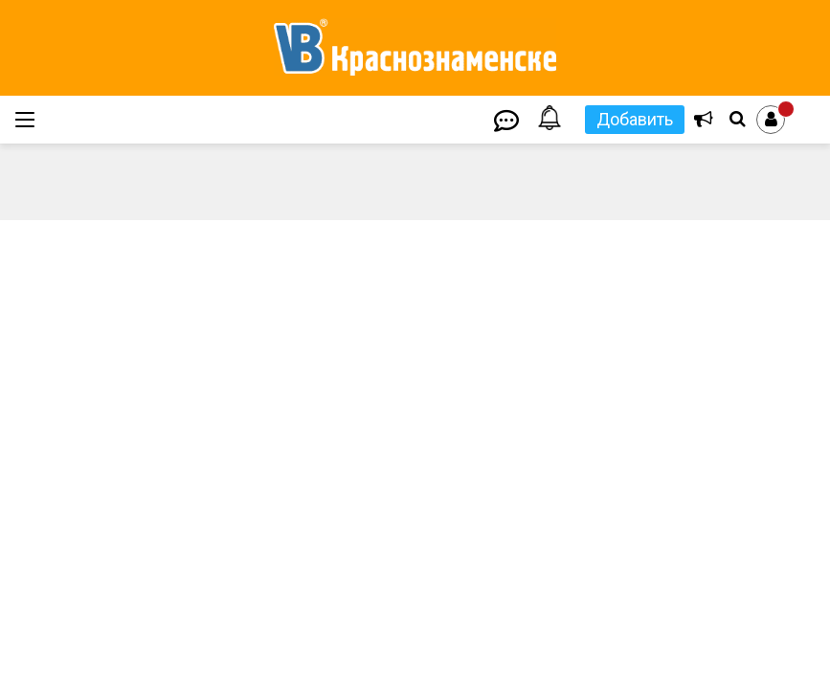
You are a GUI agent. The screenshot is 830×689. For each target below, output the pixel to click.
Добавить (634, 119)
